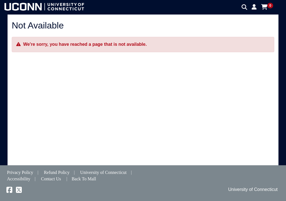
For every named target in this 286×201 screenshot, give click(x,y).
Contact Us (51, 178)
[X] (19, 190)
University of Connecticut (103, 172)
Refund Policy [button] (57, 172)
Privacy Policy (20, 172)
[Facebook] (9, 190)
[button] (254, 7)
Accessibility (18, 178)
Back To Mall (84, 178)
